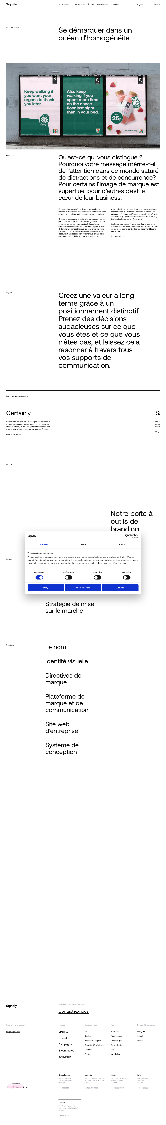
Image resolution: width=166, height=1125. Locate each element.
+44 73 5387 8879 (117, 1088)
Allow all (120, 588)
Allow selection (83, 588)
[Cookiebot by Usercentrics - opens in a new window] (127, 536)
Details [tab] (83, 544)
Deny (45, 588)
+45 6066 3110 (63, 1088)
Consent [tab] (44, 544)
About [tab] (122, 544)
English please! (13, 1031)
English (140, 4)
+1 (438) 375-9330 (91, 1088)
